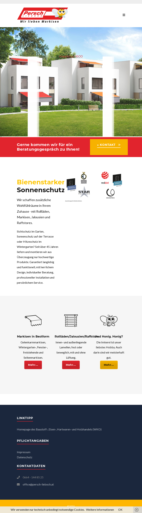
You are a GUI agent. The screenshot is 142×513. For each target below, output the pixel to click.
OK (120, 509)
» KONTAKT (106, 145)
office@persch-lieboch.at (38, 484)
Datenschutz (25, 457)
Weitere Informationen (100, 509)
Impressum (23, 452)
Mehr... (33, 362)
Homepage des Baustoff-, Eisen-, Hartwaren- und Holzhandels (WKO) (59, 429)
